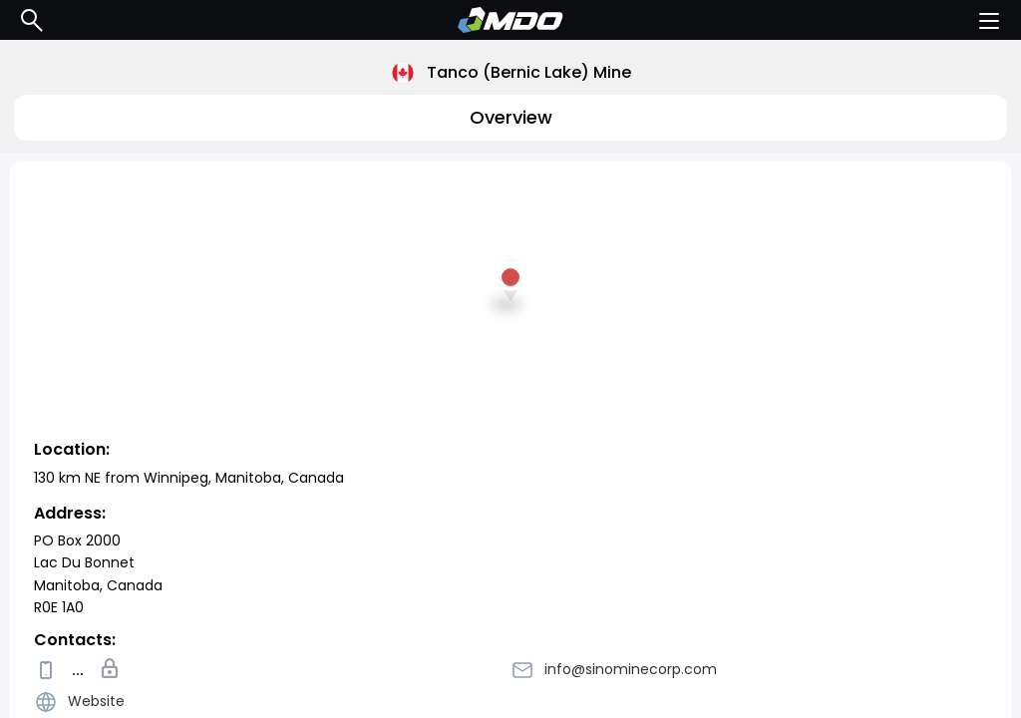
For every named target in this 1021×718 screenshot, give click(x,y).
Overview (511, 117)
